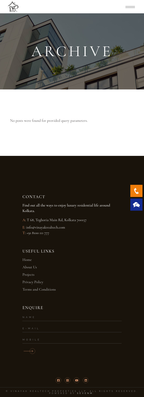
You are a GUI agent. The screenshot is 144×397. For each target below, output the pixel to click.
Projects (28, 274)
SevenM (85, 393)
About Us (29, 267)
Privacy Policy (32, 282)
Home (27, 259)
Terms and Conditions (39, 289)
